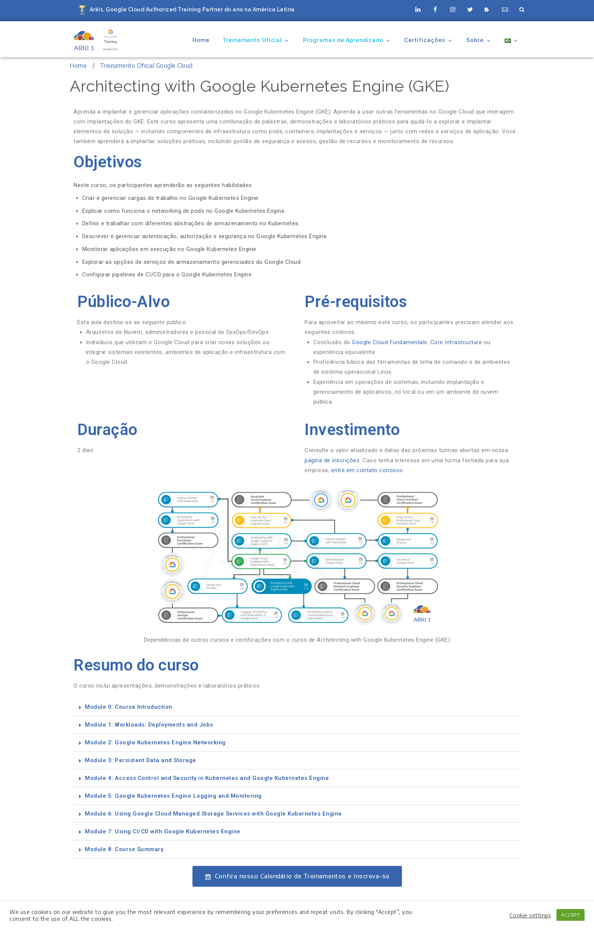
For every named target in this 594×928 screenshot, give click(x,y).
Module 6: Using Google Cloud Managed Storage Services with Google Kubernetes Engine (213, 813)
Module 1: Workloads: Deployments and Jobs (149, 724)
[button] (297, 707)
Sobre (479, 40)
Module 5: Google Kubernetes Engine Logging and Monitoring (173, 795)
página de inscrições (332, 460)
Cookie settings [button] (530, 915)
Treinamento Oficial (256, 40)
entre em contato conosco (367, 470)
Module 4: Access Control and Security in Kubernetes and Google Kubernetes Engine (207, 778)
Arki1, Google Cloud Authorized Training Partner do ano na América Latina (192, 9)
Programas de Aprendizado (347, 40)
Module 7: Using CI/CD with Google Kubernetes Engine (163, 831)
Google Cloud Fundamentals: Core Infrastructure (417, 342)
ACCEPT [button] (570, 915)
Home (200, 40)
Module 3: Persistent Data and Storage (140, 760)
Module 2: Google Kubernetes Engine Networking (155, 742)
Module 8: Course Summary (124, 849)
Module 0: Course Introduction (128, 706)
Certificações (428, 40)
